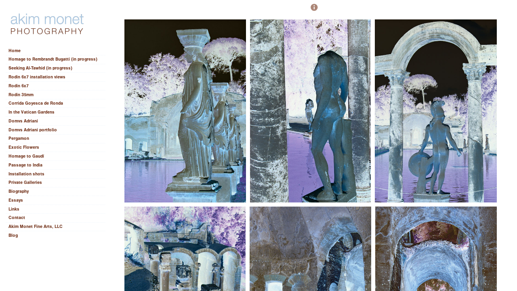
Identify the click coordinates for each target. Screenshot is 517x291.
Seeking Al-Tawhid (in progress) (40, 68)
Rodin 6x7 (18, 86)
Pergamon (18, 138)
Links (13, 209)
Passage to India (25, 165)
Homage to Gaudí (26, 156)
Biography (18, 191)
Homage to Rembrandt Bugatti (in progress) (52, 59)
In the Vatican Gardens (31, 112)
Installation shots (26, 174)
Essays (18, 200)
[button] (314, 11)
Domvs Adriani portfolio (32, 130)
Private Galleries (25, 182)
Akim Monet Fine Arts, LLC (35, 226)
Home (14, 50)
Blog (13, 235)
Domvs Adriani (23, 121)
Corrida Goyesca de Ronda (35, 103)
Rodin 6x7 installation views (36, 77)
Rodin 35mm (21, 94)
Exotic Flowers (23, 147)
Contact (16, 217)
